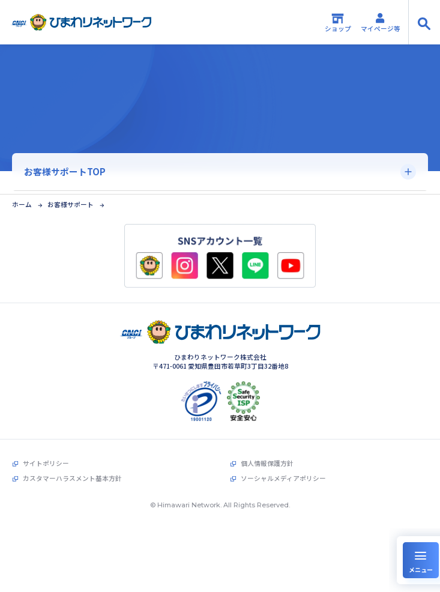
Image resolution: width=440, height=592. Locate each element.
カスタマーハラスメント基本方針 (72, 476)
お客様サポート (70, 203)
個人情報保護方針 (267, 461)
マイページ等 (380, 22)
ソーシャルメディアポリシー (283, 476)
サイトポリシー (46, 461)
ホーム (22, 203)
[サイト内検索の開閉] (424, 22)
